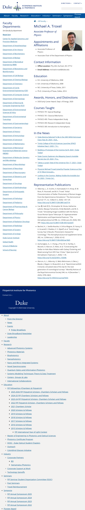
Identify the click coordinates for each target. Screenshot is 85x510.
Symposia (67, 15)
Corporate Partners (15, 457)
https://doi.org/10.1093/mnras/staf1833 (53, 278)
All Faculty (42, 21)
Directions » (66, 3)
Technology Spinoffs (16, 472)
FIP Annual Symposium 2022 (19, 505)
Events (10, 326)
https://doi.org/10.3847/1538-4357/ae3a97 (57, 223)
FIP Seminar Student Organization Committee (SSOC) (29, 479)
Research (24, 15)
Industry (45, 15)
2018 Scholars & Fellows (21, 417)
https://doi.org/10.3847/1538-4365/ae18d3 (54, 240)
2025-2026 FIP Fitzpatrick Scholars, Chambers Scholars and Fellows (39, 392)
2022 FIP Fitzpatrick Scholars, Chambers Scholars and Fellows (37, 403)
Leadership (12, 337)
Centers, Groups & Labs (17, 377)
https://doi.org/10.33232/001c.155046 (52, 258)
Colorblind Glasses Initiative (19, 450)
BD (12, 461)
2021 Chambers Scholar (21, 406)
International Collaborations (19, 381)
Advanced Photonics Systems (19, 348)
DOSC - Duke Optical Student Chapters (23, 443)
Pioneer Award (78, 15)
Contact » (78, 3)
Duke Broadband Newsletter (19, 333)
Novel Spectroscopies (16, 366)
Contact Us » (7, 295)
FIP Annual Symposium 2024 (19, 498)
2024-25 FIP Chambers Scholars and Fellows (30, 395)
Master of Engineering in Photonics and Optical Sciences (31, 435)
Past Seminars (13, 483)
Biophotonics (13, 355)
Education (35, 15)
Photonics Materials (15, 352)
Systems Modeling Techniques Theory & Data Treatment (31, 373)
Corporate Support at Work (18, 468)
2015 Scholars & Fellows (21, 428)
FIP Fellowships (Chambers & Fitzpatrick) (24, 388)
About (6, 15)
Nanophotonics (14, 359)
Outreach (11, 446)
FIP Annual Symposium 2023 (19, 501)
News (9, 322)
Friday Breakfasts (18, 330)
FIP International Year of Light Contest (31, 432)
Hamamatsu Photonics (21, 465)
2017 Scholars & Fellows (21, 421)
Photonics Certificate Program (20, 439)
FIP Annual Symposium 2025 (19, 494)
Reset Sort (7, 35)
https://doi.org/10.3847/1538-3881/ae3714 (54, 202)
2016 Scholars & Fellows (21, 425)
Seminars (56, 15)
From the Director (15, 319)
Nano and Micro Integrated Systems (22, 362)
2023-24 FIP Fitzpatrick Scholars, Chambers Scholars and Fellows (38, 399)
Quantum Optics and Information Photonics (26, 370)
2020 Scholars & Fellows (21, 410)
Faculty (15, 15)
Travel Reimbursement (17, 487)
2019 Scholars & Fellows (21, 414)
